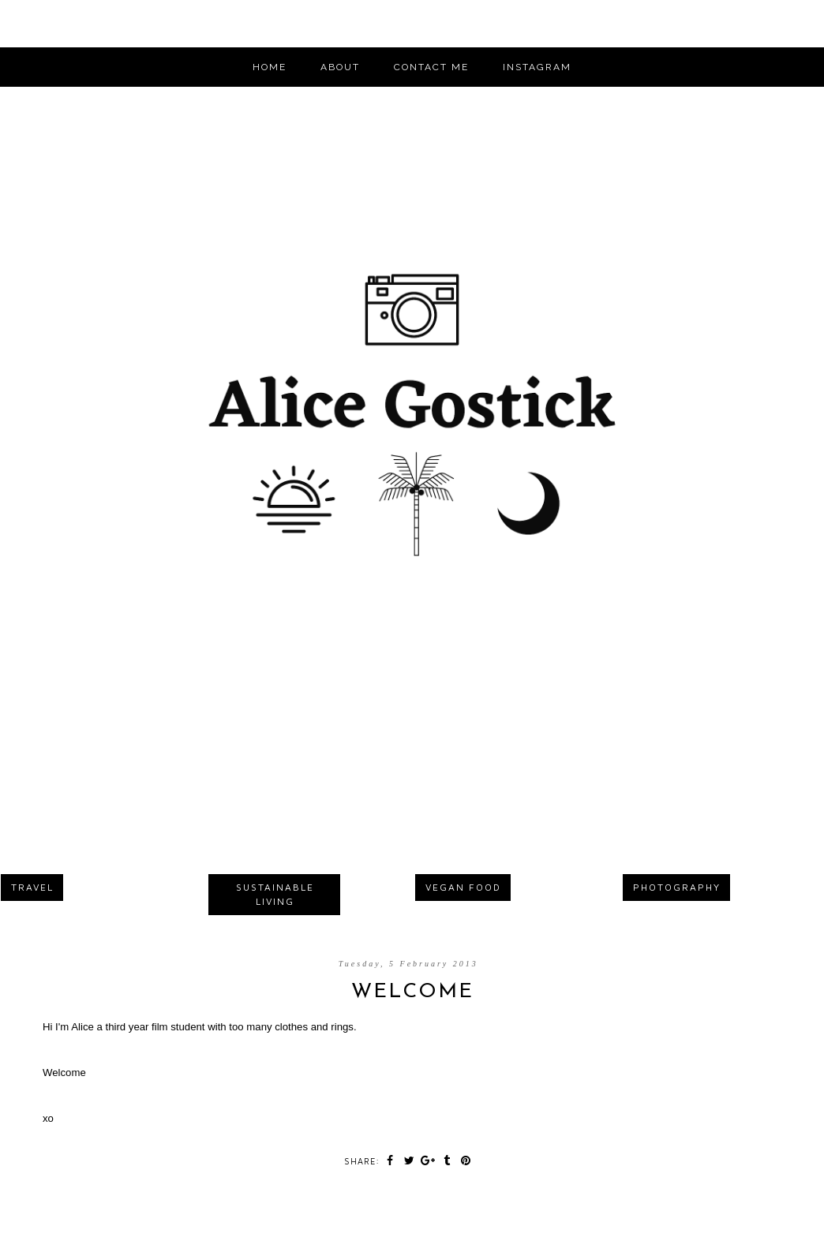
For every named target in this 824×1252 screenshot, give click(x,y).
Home (270, 67)
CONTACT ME (431, 67)
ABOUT (340, 67)
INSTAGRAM (537, 67)
